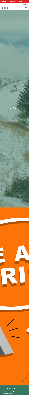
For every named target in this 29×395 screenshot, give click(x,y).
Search (24, 4)
